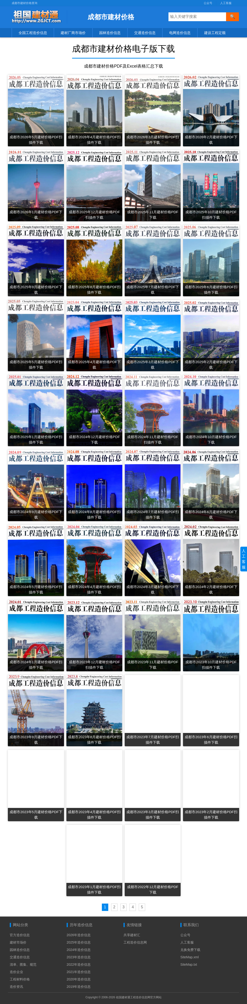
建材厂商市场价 (73, 33)
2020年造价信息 (79, 979)
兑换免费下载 (190, 950)
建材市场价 (18, 942)
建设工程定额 (215, 33)
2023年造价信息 (79, 957)
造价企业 (16, 972)
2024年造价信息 (79, 950)
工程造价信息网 (135, 942)
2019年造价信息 (79, 987)
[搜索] (232, 16)
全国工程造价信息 (33, 33)
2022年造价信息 (79, 964)
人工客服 (226, 3)
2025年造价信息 (79, 942)
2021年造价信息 (79, 972)
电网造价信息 (180, 33)
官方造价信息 (20, 935)
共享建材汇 (132, 935)
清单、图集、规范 (23, 964)
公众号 (208, 3)
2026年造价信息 (79, 935)
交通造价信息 (145, 33)
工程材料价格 (20, 979)
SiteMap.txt (188, 964)
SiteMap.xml (189, 957)
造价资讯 (16, 987)
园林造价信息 (110, 33)
